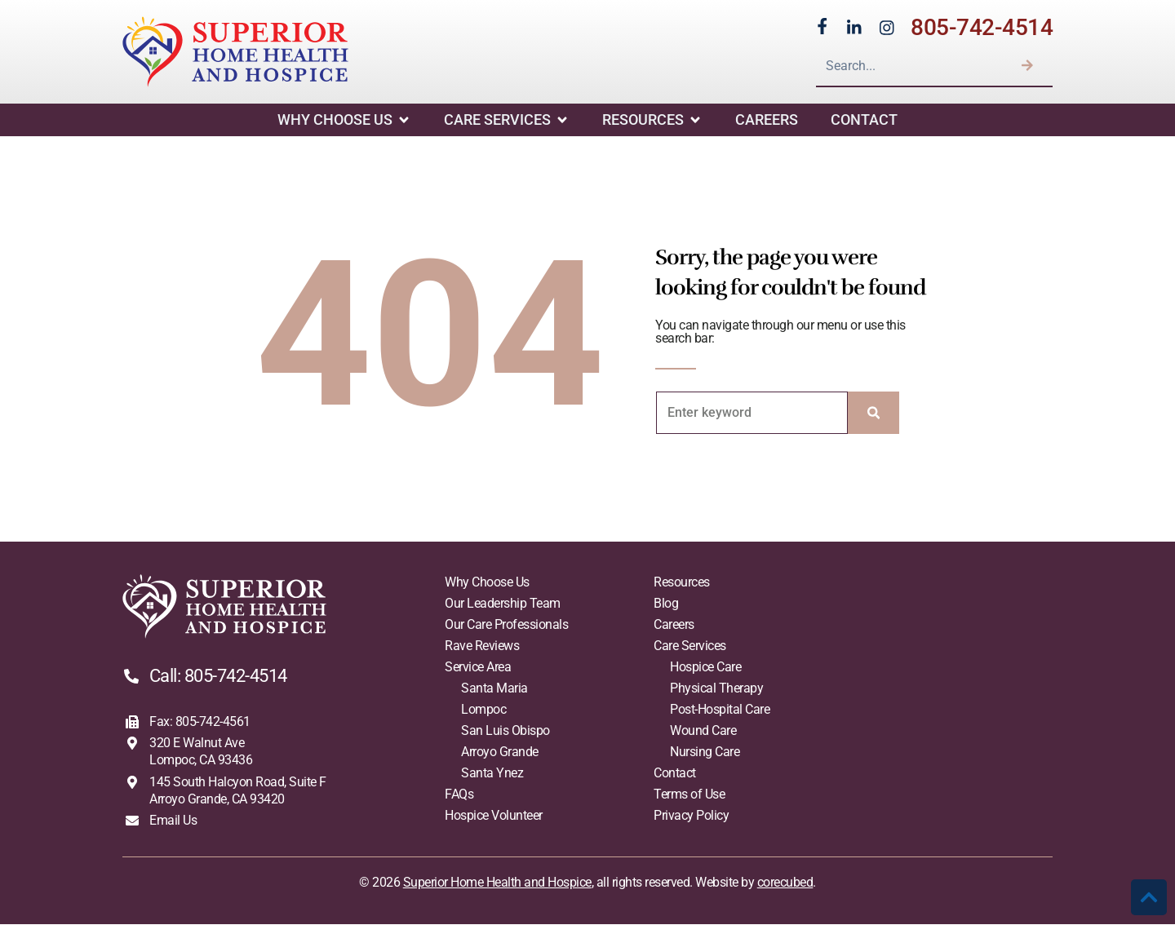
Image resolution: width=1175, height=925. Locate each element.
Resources (652, 120)
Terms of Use (689, 795)
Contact (864, 120)
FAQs (459, 795)
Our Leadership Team (503, 604)
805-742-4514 (982, 27)
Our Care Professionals (506, 625)
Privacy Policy (691, 816)
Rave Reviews (482, 646)
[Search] (1027, 65)
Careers (766, 120)
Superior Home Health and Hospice (497, 883)
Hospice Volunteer (494, 816)
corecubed (785, 883)
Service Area (478, 667)
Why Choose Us (344, 120)
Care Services (507, 120)
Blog (666, 604)
